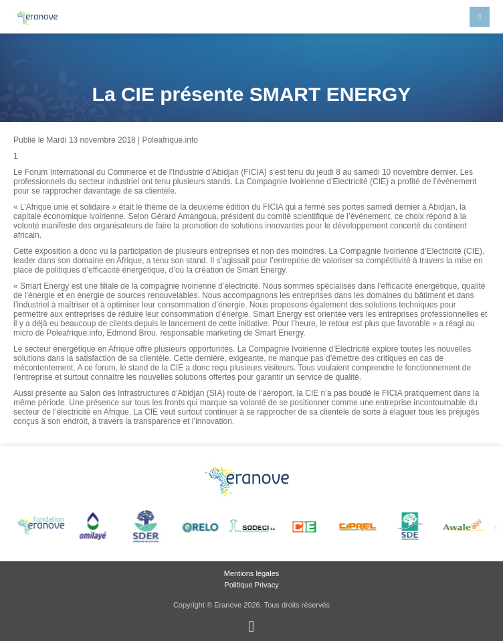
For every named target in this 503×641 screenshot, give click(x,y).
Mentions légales (252, 573)
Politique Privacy (251, 585)
